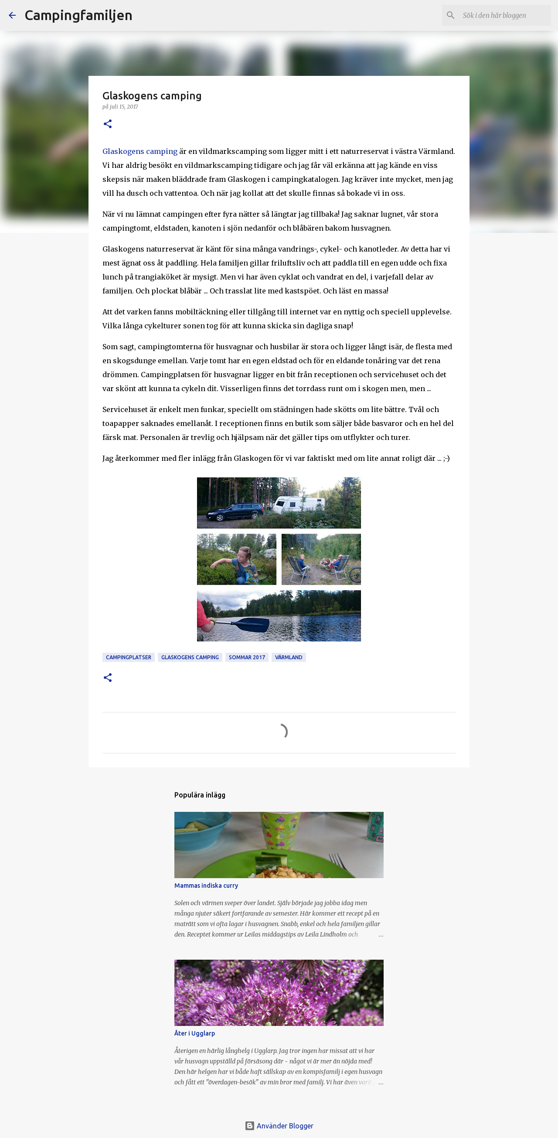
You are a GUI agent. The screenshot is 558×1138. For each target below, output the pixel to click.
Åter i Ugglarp (194, 1033)
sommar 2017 (247, 657)
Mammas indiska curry (206, 885)
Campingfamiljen (78, 15)
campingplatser (128, 657)
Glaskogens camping (139, 151)
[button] (107, 124)
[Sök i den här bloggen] (505, 15)
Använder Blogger (279, 1126)
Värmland (289, 657)
